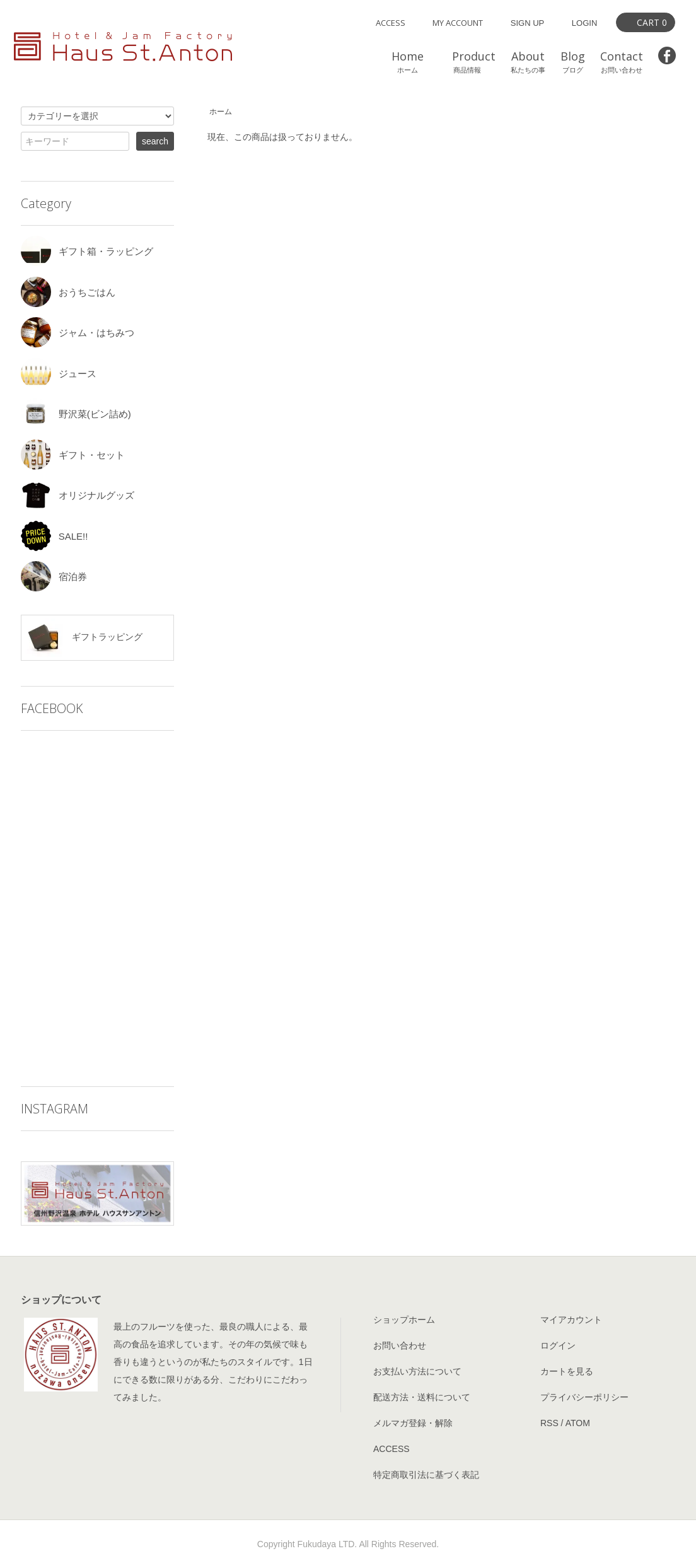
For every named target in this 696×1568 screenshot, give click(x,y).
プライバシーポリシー (584, 1397)
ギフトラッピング (83, 637)
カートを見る (566, 1371)
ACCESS (390, 22)
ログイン (558, 1345)
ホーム (220, 111)
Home (408, 61)
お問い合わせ (399, 1345)
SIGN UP (527, 23)
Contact (621, 61)
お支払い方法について (417, 1371)
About (528, 61)
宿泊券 (54, 576)
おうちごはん (68, 292)
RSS (549, 1423)
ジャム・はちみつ (77, 332)
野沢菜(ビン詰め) (76, 414)
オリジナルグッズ (77, 495)
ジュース (58, 373)
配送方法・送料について (421, 1397)
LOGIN (584, 23)
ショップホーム (404, 1320)
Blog (572, 61)
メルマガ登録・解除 (413, 1423)
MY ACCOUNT (457, 22)
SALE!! (54, 536)
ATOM (578, 1423)
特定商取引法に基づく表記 (426, 1475)
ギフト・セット (73, 455)
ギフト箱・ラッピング (87, 251)
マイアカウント (571, 1320)
